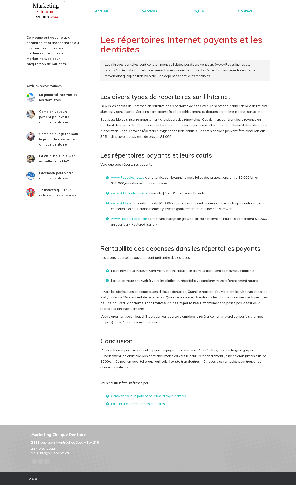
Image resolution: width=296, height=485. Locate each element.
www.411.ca (121, 203)
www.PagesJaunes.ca (127, 177)
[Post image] (30, 97)
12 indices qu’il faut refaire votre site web (57, 192)
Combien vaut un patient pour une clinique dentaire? (150, 396)
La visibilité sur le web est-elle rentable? (57, 158)
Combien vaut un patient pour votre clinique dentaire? (54, 116)
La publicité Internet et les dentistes (138, 404)
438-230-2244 (43, 449)
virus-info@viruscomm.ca (50, 453)
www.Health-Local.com (129, 219)
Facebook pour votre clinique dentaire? (56, 175)
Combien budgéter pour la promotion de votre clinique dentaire (58, 139)
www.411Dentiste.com (129, 193)
